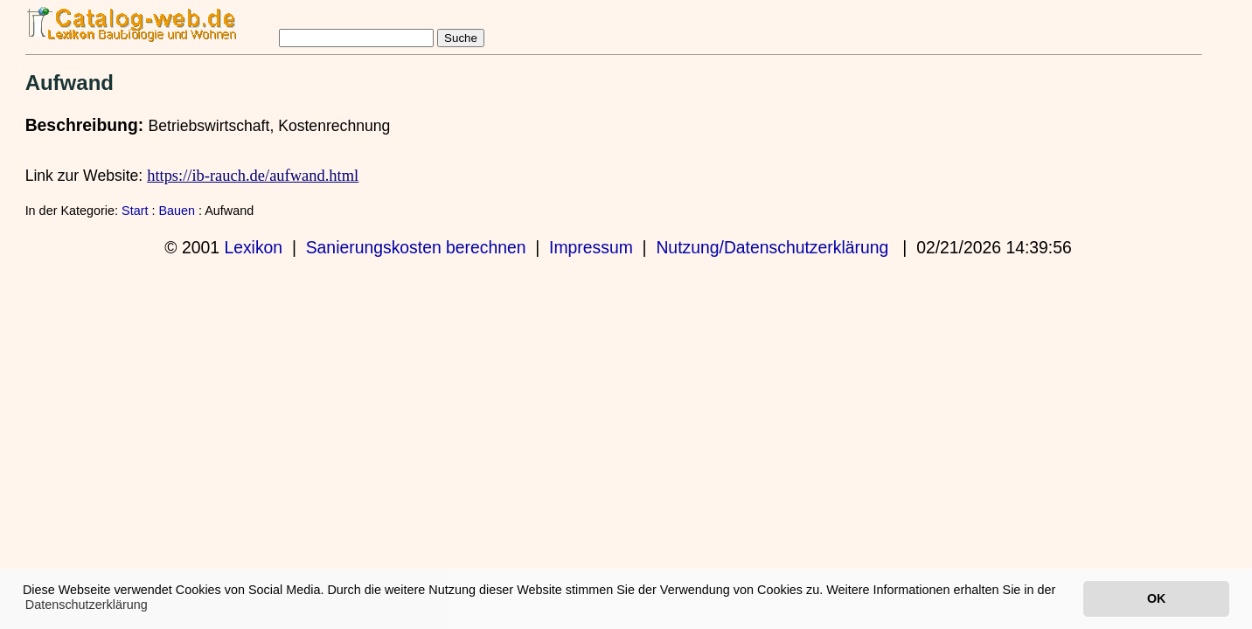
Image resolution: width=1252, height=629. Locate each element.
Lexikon (253, 247)
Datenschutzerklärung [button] (86, 605)
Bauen (176, 211)
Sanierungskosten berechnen (416, 247)
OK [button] (1156, 598)
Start (135, 211)
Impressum (591, 247)
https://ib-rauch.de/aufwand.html (252, 175)
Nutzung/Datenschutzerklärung (772, 247)
